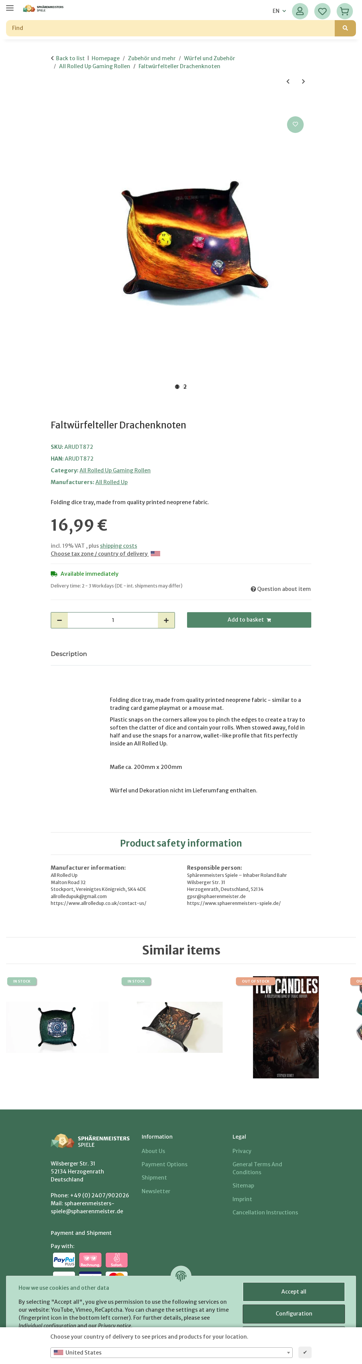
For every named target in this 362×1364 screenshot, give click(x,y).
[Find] (170, 28)
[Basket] (345, 11)
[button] (300, 11)
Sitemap (243, 1185)
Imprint (242, 1199)
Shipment (154, 1177)
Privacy (241, 1151)
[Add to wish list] (295, 124)
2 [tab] (185, 386)
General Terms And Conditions (257, 1168)
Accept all (293, 1291)
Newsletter (156, 1191)
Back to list (70, 58)
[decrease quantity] (59, 620)
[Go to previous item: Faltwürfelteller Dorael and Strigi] (288, 81)
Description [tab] (69, 654)
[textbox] (171, 1353)
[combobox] (171, 1352)
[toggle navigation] (10, 4)
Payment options (164, 1164)
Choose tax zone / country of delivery (105, 553)
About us (153, 1151)
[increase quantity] (166, 620)
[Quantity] (112, 620)
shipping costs (118, 545)
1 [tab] (177, 386)
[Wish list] (322, 11)
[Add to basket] (57, 106)
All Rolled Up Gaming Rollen (115, 470)
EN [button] (276, 11)
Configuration (294, 1313)
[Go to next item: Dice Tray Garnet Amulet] (303, 81)
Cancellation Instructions (265, 1212)
